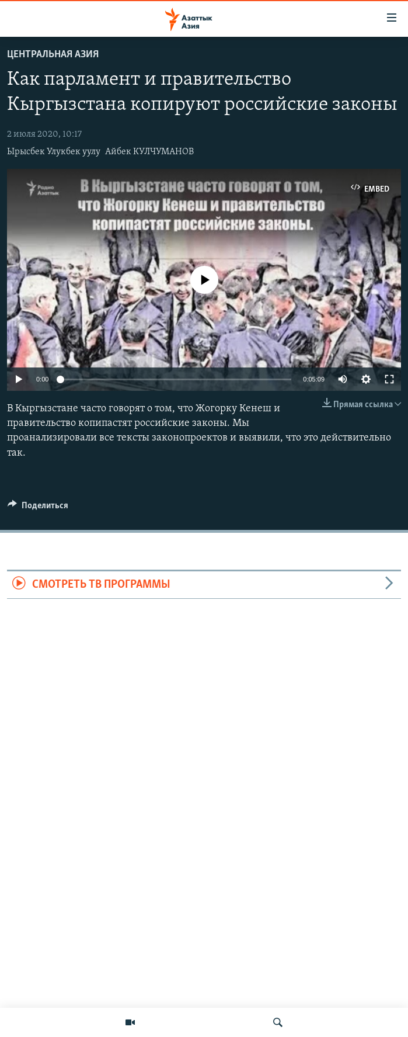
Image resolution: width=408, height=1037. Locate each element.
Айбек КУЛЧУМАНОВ (149, 152)
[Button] (38, 508)
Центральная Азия (53, 54)
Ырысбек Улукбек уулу (53, 152)
